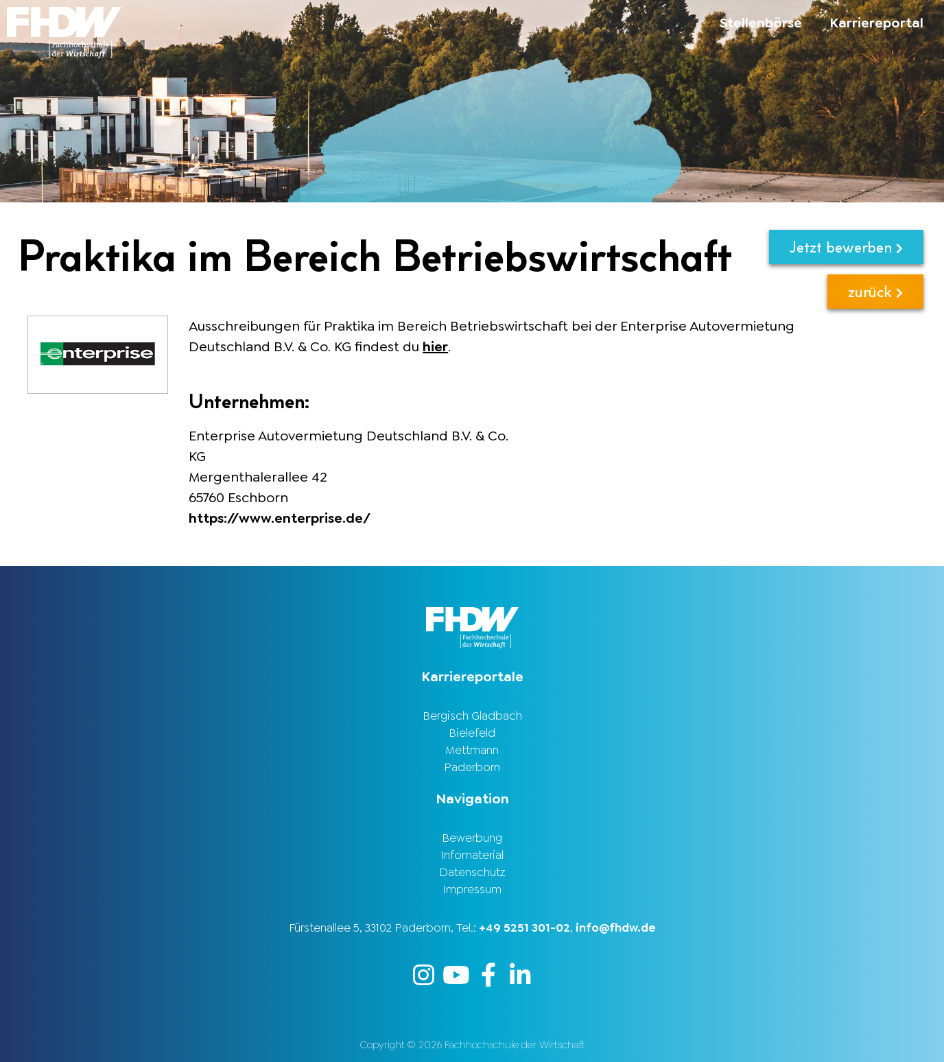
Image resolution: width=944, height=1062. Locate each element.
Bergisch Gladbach (472, 715)
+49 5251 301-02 (524, 927)
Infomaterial (472, 854)
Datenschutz (472, 872)
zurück (875, 291)
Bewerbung (472, 837)
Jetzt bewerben (846, 247)
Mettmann (472, 749)
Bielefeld (472, 732)
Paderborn (472, 767)
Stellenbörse (761, 23)
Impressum (472, 889)
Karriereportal (876, 23)
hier (435, 346)
